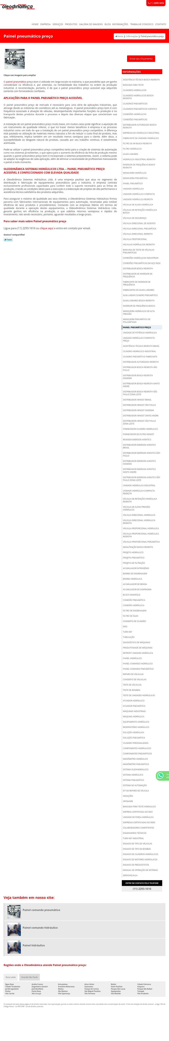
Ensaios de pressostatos (136, 864)
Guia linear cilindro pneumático (140, 295)
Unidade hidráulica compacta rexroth (139, 492)
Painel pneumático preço (137, 327)
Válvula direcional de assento (139, 223)
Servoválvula (130, 875)
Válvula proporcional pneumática (141, 541)
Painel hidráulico (132, 658)
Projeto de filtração (134, 563)
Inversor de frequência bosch (139, 305)
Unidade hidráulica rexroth (138, 199)
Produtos (71, 24)
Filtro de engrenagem (134, 610)
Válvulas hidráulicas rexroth (139, 244)
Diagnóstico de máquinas (136, 642)
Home (35, 24)
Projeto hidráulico (133, 552)
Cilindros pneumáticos (135, 103)
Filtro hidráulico (132, 148)
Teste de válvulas (132, 684)
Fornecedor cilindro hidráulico (140, 429)
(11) (156, 3)
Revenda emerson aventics (137, 439)
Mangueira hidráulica (134, 172)
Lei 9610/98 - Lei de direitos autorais (29, 1006)
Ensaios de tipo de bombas (137, 849)
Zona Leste (11, 977)
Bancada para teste (133, 85)
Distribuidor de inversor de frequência (137, 275)
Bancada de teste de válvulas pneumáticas (138, 251)
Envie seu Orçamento (141, 58)
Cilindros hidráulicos (134, 90)
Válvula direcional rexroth (137, 233)
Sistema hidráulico (133, 774)
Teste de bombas (131, 690)
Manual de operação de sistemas (140, 870)
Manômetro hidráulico (135, 759)
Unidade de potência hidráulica (140, 332)
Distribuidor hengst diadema (138, 410)
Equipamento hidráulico (136, 721)
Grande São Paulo (29, 977)
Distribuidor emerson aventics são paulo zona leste (141, 479)
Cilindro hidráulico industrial (139, 351)
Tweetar (8, 239)
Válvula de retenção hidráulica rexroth (140, 500)
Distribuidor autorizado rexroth (141, 362)
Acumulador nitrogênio (136, 568)
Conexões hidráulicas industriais (141, 257)
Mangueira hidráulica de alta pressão (139, 312)
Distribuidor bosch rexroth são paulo (140, 368)
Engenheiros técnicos (134, 833)
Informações (120, 24)
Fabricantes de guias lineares (138, 290)
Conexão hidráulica (133, 605)
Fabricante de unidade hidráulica (141, 138)
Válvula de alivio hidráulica (138, 204)
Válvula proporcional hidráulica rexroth (141, 535)
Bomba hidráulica (132, 579)
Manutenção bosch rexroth (138, 547)
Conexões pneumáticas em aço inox (141, 263)
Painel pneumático (133, 183)
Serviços (57, 24)
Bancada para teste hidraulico (139, 806)
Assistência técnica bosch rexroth (141, 79)
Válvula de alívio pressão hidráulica (136, 508)
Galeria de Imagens (91, 24)
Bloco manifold (131, 594)
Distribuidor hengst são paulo (139, 405)
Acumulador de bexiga (135, 584)
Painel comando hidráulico (138, 663)
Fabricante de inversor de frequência (137, 283)
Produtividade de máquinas (137, 647)
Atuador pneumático (134, 706)
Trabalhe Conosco (141, 24)
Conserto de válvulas (134, 679)
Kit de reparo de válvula (136, 790)
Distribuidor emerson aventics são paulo (141, 454)
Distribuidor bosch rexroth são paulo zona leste (140, 393)
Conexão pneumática (134, 600)
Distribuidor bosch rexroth (138, 268)
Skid (125, 626)
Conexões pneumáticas (135, 119)
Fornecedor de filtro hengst (138, 434)
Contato (160, 24)
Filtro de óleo (130, 616)
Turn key (127, 631)
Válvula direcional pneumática (139, 228)
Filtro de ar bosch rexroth (137, 143)
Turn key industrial (133, 838)
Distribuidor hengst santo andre (141, 415)
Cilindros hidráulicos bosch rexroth (138, 97)
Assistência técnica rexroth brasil (141, 346)
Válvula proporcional (135, 239)
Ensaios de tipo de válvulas (137, 843)
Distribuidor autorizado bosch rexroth (139, 126)
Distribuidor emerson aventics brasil (139, 446)
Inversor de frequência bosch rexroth (139, 166)
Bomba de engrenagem (135, 573)
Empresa (45, 24)
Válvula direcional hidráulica (139, 515)
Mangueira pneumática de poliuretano (137, 321)
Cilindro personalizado (135, 743)
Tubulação (129, 637)
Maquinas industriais (134, 711)
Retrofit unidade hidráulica (138, 653)
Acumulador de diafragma (137, 589)
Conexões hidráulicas (134, 114)
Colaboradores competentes (138, 827)
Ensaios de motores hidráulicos (140, 859)
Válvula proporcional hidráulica (141, 528)
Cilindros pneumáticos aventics (140, 109)
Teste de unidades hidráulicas (139, 695)
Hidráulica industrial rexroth (139, 159)
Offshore (128, 801)
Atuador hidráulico (133, 700)
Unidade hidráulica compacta (139, 194)
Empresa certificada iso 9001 (138, 811)
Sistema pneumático (133, 780)
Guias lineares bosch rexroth (138, 300)
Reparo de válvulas (133, 674)
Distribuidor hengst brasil (137, 399)
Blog (108, 24)
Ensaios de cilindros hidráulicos (140, 854)
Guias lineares (130, 154)
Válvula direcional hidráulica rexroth (139, 522)
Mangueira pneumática (135, 178)
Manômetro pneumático (136, 764)
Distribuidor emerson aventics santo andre (139, 470)
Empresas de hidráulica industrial (141, 133)
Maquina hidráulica (133, 716)
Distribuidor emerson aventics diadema (139, 462)
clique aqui (46, 228)
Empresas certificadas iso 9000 (139, 822)
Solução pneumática (134, 737)
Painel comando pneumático (138, 669)
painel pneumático (16, 81)
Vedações (128, 796)
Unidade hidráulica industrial (139, 485)
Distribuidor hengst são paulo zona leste (139, 422)
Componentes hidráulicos (137, 748)
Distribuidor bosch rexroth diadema (138, 377)
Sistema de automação (135, 785)
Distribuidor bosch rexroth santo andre (141, 385)
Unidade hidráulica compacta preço (139, 339)
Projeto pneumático (133, 557)
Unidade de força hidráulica (138, 817)
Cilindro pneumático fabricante (140, 356)
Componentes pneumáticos (137, 753)
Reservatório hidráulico (136, 727)
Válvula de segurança (134, 218)
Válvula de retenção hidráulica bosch (140, 211)
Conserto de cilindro (134, 621)
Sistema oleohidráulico (135, 769)
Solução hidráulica (133, 732)
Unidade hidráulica (133, 188)
